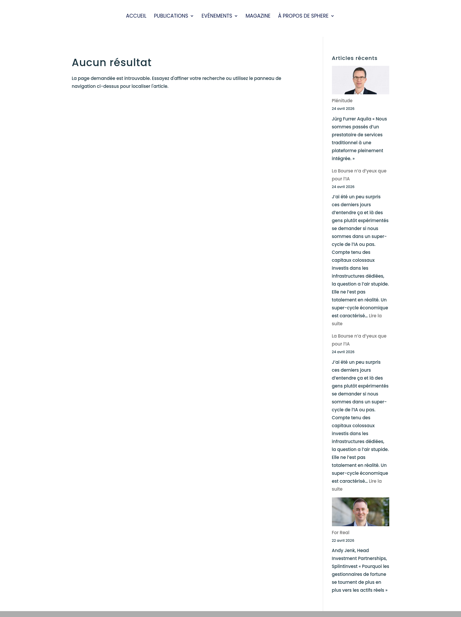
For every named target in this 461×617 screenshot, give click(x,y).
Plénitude (342, 101)
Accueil (136, 16)
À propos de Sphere (303, 16)
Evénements (217, 16)
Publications (171, 16)
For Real (341, 532)
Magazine (257, 16)
